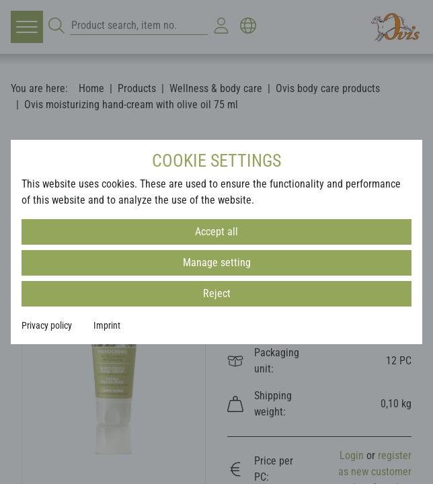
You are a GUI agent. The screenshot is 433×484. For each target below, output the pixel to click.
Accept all (216, 231)
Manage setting (217, 262)
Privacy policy (47, 325)
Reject (217, 293)
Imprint (106, 325)
